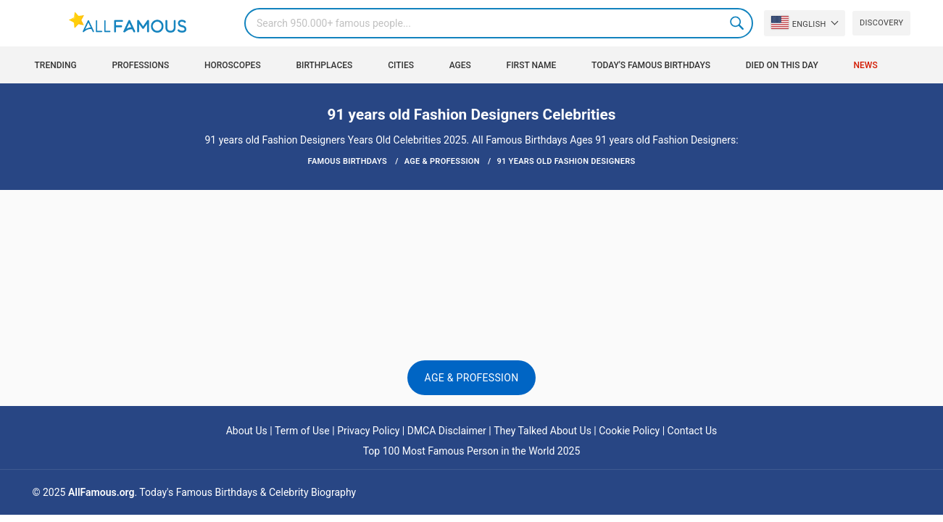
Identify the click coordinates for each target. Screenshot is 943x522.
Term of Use (302, 430)
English (798, 22)
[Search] (498, 23)
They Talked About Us (542, 430)
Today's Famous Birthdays (650, 65)
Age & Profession (472, 378)
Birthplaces (324, 65)
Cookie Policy (629, 430)
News (866, 65)
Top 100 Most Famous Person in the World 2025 (472, 451)
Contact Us (693, 430)
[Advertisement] (472, 233)
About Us (246, 430)
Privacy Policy (368, 430)
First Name (532, 65)
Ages (460, 65)
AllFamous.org (101, 492)
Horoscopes (232, 65)
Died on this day (782, 65)
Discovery (881, 23)
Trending (56, 65)
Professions (140, 65)
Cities (401, 65)
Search (738, 23)
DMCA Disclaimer (446, 430)
